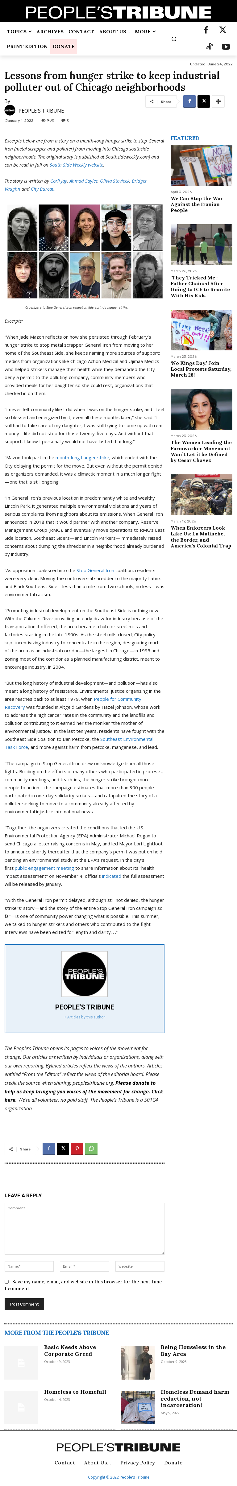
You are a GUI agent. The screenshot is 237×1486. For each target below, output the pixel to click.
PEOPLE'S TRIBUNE (41, 110)
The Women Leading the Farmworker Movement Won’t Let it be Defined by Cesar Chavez (201, 451)
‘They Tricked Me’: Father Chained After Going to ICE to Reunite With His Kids (200, 286)
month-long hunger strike (82, 457)
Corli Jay (58, 181)
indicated (111, 876)
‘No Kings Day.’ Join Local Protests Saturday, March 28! (201, 369)
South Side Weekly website (76, 165)
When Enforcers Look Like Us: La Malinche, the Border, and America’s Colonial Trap (201, 537)
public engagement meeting (44, 868)
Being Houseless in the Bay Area (193, 1350)
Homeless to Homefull (75, 1391)
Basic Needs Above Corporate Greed (70, 1350)
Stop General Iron (95, 570)
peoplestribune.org (93, 1082)
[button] (174, 38)
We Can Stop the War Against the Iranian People (197, 204)
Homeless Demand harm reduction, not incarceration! (195, 1398)
